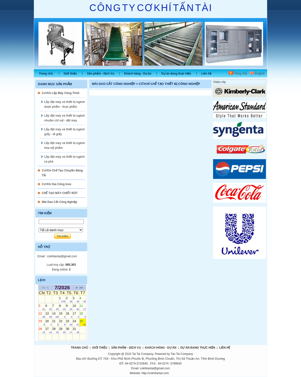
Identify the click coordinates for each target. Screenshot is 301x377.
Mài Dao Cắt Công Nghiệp (59, 202)
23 (69, 323)
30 (69, 330)
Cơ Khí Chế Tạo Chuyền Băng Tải (62, 173)
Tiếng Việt (237, 73)
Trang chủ (46, 73)
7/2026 (62, 287)
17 (76, 315)
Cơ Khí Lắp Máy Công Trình (61, 93)
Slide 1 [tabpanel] (150, 43)
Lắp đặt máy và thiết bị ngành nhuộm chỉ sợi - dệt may (64, 118)
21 (55, 323)
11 (83, 307)
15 (62, 315)
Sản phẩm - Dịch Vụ (100, 73)
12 (42, 315)
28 (55, 330)
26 (42, 330)
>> (81, 287)
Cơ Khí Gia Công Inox (56, 184)
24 (76, 323)
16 (69, 315)
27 (48, 330)
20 (48, 323)
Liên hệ (206, 73)
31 (76, 330)
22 (62, 323)
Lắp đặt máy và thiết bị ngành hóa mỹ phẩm (64, 145)
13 (48, 315)
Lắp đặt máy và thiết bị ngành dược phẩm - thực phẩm (64, 104)
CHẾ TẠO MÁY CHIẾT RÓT (60, 193)
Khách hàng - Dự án (137, 73)
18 (83, 315)
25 (83, 323)
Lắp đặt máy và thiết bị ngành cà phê (64, 159)
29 (62, 330)
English (256, 73)
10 (76, 307)
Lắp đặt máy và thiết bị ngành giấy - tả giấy (64, 132)
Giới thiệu (70, 73)
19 (42, 323)
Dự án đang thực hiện (176, 73)
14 (55, 315)
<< (43, 287)
